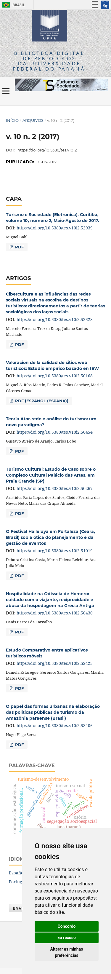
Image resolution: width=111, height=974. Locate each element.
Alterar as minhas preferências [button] (66, 952)
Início (12, 120)
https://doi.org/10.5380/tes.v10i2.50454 (55, 432)
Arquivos (33, 120)
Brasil (12, 4)
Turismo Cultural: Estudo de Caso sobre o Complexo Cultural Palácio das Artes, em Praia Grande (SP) (51, 475)
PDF (19, 247)
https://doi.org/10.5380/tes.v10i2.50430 (55, 613)
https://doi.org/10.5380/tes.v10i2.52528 (55, 319)
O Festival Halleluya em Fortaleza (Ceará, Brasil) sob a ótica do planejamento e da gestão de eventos (50, 537)
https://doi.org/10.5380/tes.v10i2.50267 (55, 488)
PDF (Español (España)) (41, 400)
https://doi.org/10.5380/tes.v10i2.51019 (55, 550)
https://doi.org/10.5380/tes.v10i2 (47, 150)
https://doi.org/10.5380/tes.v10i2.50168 (55, 376)
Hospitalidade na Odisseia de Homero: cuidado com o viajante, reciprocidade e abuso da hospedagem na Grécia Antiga (50, 599)
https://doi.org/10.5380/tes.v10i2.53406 (55, 725)
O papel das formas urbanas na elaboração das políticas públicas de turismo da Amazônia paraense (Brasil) (53, 712)
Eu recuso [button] (66, 937)
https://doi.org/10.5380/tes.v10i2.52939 (55, 228)
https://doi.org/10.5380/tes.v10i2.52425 (55, 663)
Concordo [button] (67, 926)
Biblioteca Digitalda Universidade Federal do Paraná (49, 60)
